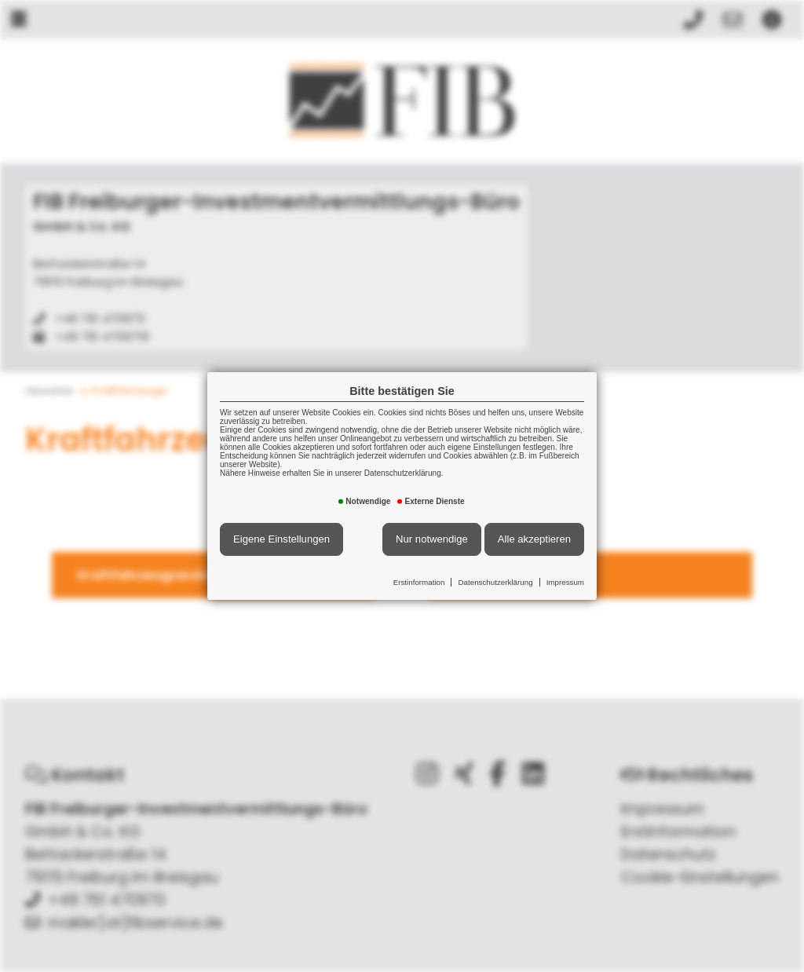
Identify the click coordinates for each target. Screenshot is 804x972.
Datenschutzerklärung (495, 582)
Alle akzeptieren (534, 539)
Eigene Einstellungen (281, 539)
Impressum (565, 582)
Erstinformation (419, 582)
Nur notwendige (432, 539)
